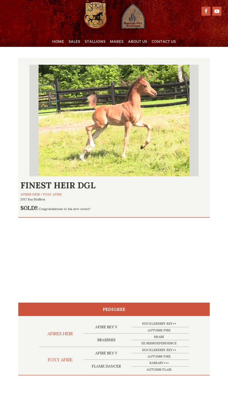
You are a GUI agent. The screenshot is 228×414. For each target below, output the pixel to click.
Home (58, 41)
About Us (137, 41)
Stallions (95, 41)
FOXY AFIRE (52, 194)
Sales (74, 41)
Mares (117, 41)
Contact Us (164, 41)
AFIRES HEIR (30, 194)
